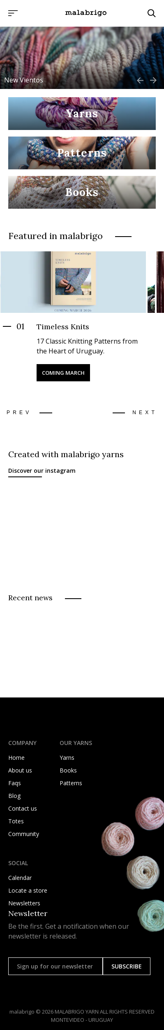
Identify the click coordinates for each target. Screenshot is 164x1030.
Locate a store (27, 890)
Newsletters (24, 903)
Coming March (63, 372)
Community (23, 834)
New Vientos (23, 79)
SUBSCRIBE (126, 966)
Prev (19, 412)
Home (16, 757)
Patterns (71, 783)
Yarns (67, 757)
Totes (16, 821)
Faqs (14, 783)
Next (144, 412)
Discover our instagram (42, 470)
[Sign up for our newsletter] (55, 966)
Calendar (20, 878)
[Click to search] (152, 13)
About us (20, 770)
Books (68, 770)
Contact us (22, 808)
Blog (14, 796)
